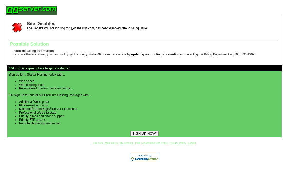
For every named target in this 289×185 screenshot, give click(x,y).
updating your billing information (155, 54)
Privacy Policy (178, 143)
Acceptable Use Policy (155, 143)
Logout (192, 143)
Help (137, 143)
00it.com (98, 143)
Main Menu (111, 143)
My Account (126, 143)
